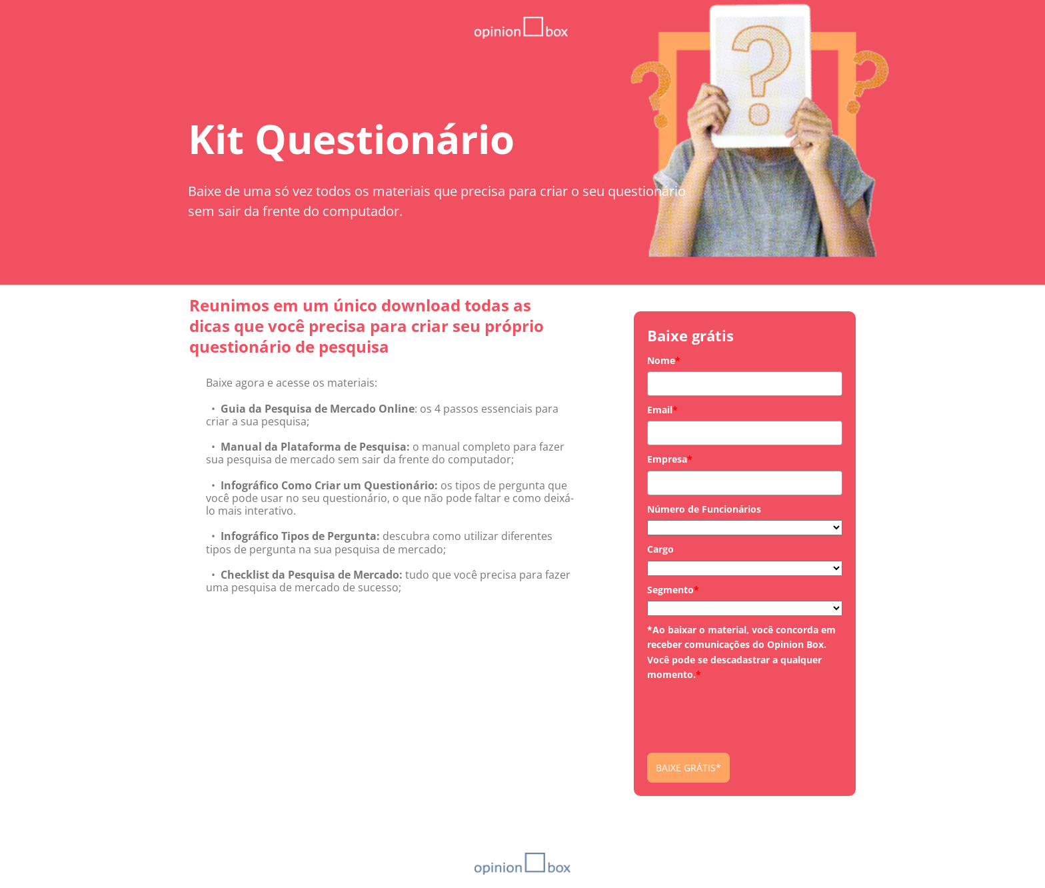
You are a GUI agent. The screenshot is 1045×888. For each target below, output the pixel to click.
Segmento (673, 589)
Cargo (660, 549)
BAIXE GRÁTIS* (688, 767)
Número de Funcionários (704, 509)
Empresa (669, 459)
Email (662, 409)
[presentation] (748, 712)
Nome (663, 360)
